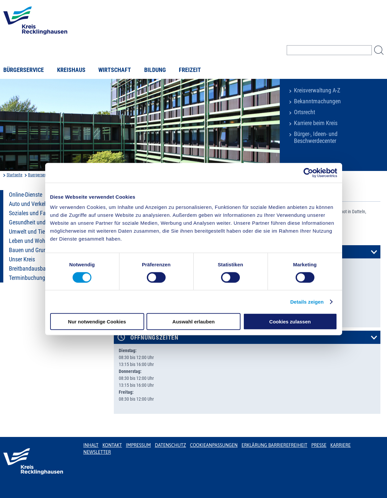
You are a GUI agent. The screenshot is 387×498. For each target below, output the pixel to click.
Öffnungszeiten (154, 337)
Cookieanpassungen (214, 445)
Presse (319, 445)
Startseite (14, 175)
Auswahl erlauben (193, 321)
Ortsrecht (304, 112)
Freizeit (190, 70)
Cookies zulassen (290, 321)
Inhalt (91, 445)
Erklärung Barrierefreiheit (274, 445)
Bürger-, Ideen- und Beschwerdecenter (316, 137)
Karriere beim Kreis (316, 123)
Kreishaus (71, 70)
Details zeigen (307, 301)
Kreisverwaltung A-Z (317, 90)
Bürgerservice (23, 70)
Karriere (340, 445)
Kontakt (112, 445)
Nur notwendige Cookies (97, 321)
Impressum (138, 445)
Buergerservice (40, 175)
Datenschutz (170, 445)
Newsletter (97, 452)
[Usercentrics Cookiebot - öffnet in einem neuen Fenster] (308, 173)
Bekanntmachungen (317, 101)
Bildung (155, 70)
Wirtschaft (114, 70)
